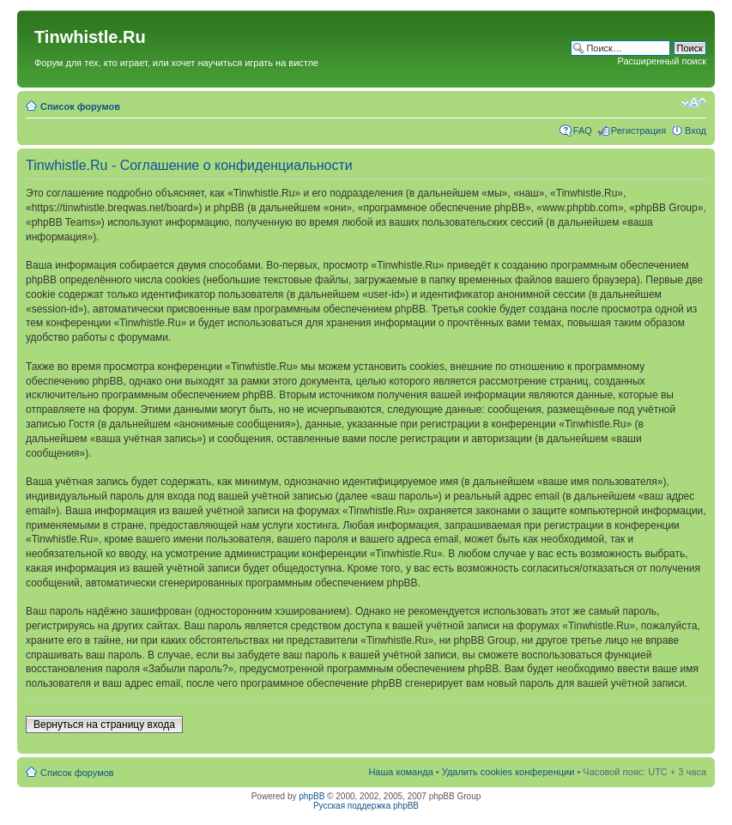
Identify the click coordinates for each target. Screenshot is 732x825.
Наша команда (400, 772)
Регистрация (638, 130)
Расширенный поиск (661, 61)
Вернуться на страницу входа (104, 725)
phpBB (311, 796)
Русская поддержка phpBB (366, 805)
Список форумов (80, 106)
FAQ (582, 130)
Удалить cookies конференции (508, 772)
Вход (695, 130)
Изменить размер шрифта (693, 103)
